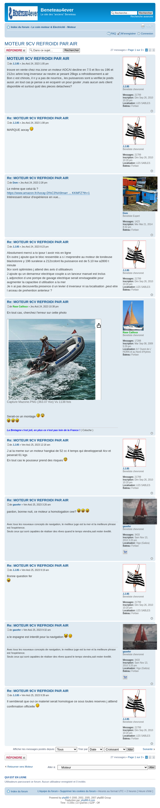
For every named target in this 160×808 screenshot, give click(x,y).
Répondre (16, 50)
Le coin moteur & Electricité (48, 27)
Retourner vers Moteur (20, 766)
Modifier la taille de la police (149, 26)
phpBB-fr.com (88, 800)
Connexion (147, 33)
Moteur (71, 27)
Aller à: (52, 767)
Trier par (90, 749)
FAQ (113, 33)
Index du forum (20, 27)
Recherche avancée (141, 16)
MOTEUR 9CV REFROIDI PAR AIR (41, 43)
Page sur (135, 50)
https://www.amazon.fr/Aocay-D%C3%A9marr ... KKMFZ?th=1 (48, 193)
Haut (152, 111)
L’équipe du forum (48, 791)
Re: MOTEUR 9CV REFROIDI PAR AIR (38, 118)
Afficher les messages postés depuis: (45, 749)
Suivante (148, 749)
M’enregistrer (128, 33)
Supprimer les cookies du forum (78, 791)
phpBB (65, 797)
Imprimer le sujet (142, 26)
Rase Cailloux (20, 306)
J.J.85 (16, 63)
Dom (15, 182)
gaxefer (17, 504)
